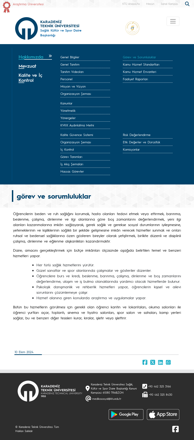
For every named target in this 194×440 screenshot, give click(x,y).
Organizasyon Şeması (75, 93)
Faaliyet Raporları (135, 79)
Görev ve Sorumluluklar (139, 57)
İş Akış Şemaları (71, 164)
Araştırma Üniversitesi (28, 4)
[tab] (35, 56)
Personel (66, 79)
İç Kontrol (67, 149)
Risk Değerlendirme (137, 135)
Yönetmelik (67, 110)
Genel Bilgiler (69, 57)
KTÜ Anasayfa (131, 3)
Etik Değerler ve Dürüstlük (141, 142)
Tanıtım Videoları (72, 71)
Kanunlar (66, 103)
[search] (187, 3)
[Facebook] (175, 429)
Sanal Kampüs (169, 3)
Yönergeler (68, 118)
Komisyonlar (131, 149)
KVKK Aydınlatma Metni (77, 125)
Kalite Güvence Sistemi (76, 135)
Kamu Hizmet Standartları (141, 64)
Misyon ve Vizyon (73, 86)
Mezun (150, 3)
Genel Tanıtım (69, 64)
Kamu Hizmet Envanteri (139, 71)
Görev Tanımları (71, 157)
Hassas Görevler (72, 171)
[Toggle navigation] (173, 21)
